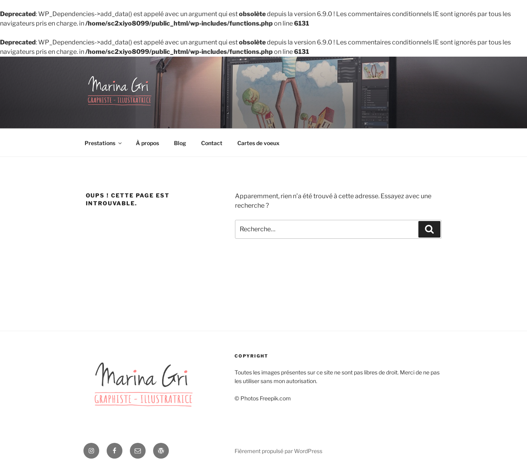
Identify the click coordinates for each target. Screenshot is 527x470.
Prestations (104, 143)
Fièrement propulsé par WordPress (278, 451)
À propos (147, 143)
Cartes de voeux (258, 143)
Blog (180, 143)
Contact (211, 143)
